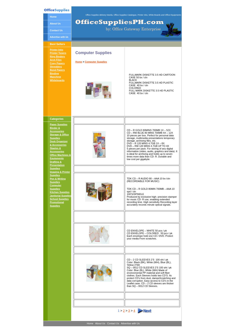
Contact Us (56, 30)
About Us (55, 23)
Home (53, 16)
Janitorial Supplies (60, 195)
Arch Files (56, 59)
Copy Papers (57, 63)
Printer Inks (56, 49)
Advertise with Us (59, 37)
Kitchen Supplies (59, 192)
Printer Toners (58, 53)
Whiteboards (57, 80)
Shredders (56, 66)
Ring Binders (57, 56)
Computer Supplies (96, 61)
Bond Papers (57, 70)
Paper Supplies (58, 124)
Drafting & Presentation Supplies (57, 165)
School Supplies (59, 199)
